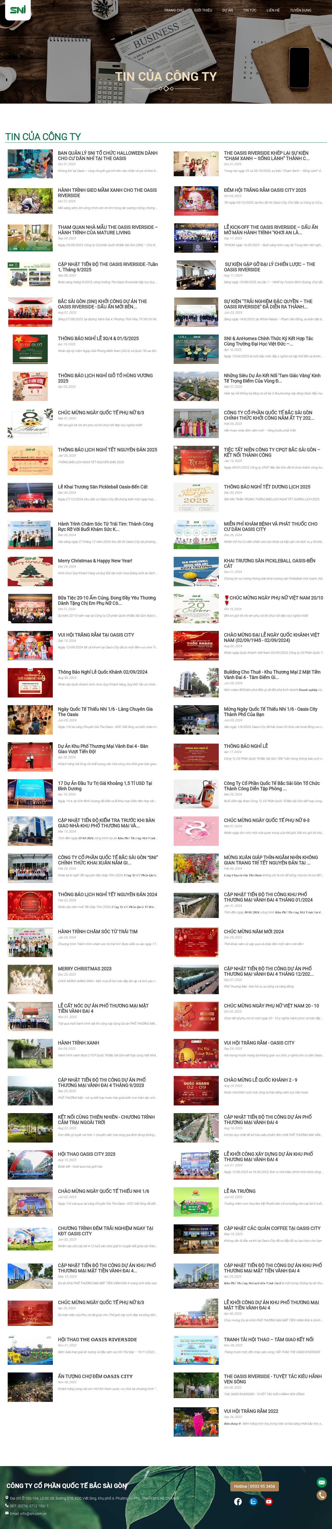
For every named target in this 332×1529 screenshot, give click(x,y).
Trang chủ (174, 10)
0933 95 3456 (262, 1486)
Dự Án (227, 10)
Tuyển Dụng (301, 10)
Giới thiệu (203, 10)
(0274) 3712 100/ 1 (33, 1506)
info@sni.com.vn (33, 1514)
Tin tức (249, 10)
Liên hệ (273, 10)
